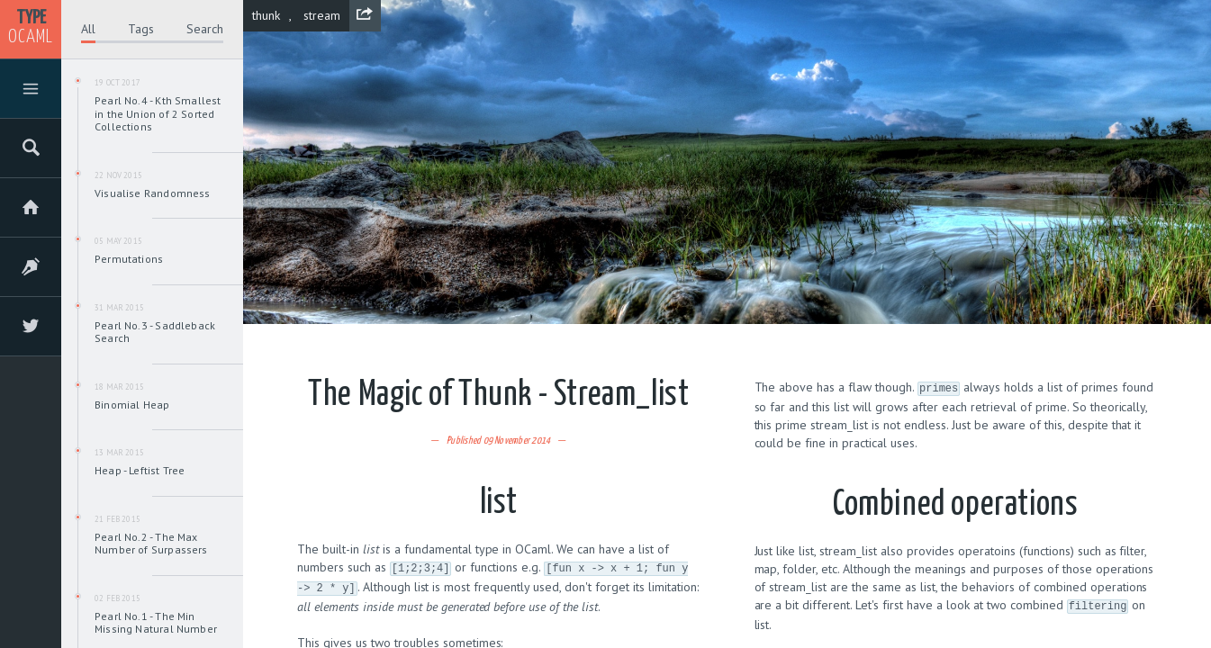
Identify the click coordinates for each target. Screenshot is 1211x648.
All (88, 29)
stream (321, 15)
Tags (141, 29)
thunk (266, 15)
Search (204, 29)
